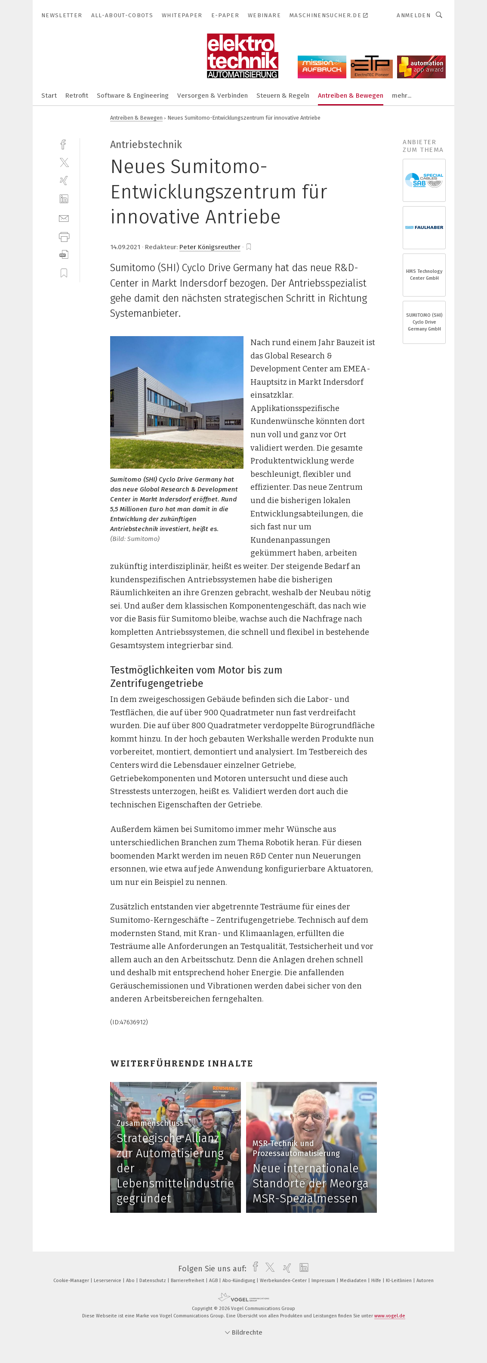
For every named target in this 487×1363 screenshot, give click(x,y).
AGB (214, 1280)
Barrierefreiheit (188, 1280)
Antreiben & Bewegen (350, 95)
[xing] (64, 180)
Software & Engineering (133, 95)
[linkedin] (64, 199)
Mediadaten (354, 1280)
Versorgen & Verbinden (212, 95)
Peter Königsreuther (209, 247)
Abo (131, 1280)
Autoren (425, 1280)
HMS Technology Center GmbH (424, 275)
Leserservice (108, 1280)
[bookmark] (248, 247)
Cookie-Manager (71, 1280)
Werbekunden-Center (284, 1280)
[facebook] (64, 143)
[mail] (64, 217)
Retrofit (76, 95)
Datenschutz (153, 1280)
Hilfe (376, 1280)
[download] (64, 254)
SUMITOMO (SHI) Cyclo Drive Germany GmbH (424, 322)
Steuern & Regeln (282, 95)
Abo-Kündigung (239, 1280)
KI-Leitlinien (399, 1280)
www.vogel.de (389, 1316)
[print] (64, 236)
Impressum (323, 1280)
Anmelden (414, 15)
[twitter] (64, 162)
